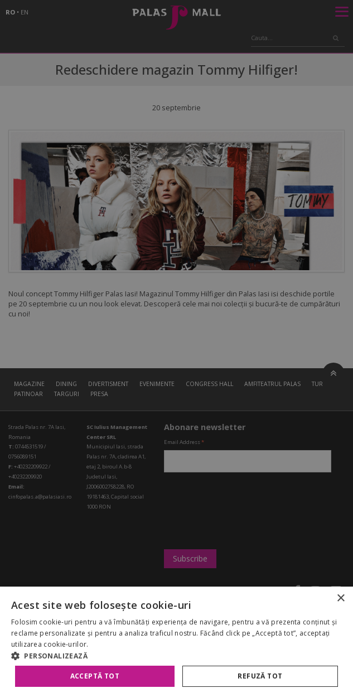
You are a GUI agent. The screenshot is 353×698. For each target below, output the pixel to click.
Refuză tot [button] (260, 676)
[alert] (176, 349)
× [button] (340, 598)
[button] (176, 655)
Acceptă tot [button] (94, 676)
